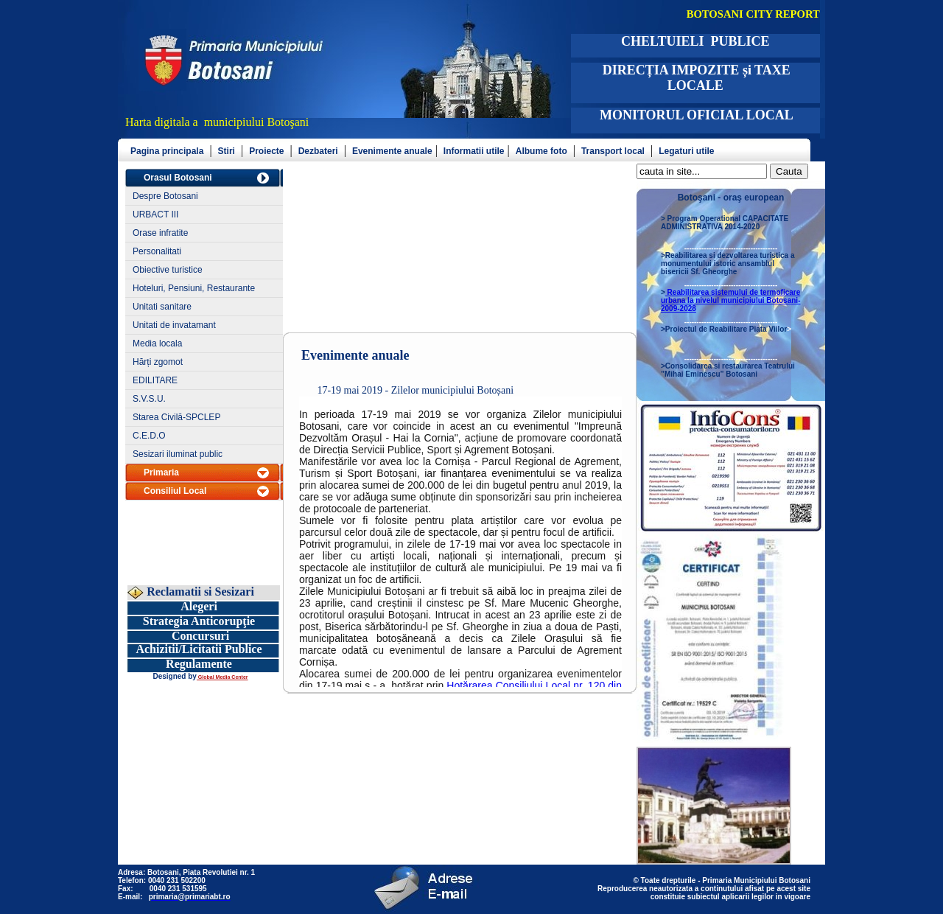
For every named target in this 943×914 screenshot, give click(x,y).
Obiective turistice (168, 270)
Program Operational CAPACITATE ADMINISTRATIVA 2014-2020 (724, 222)
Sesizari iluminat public (177, 454)
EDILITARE (155, 380)
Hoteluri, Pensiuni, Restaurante (194, 288)
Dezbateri (318, 151)
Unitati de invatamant (174, 325)
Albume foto (541, 151)
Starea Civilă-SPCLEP (176, 417)
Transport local (613, 151)
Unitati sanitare (162, 306)
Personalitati (157, 251)
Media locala (157, 343)
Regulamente (199, 663)
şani (299, 122)
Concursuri (200, 635)
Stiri (226, 151)
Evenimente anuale (392, 151)
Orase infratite (160, 233)
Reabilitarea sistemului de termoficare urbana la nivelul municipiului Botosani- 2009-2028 (730, 300)
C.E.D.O (149, 435)
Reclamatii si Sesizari (199, 591)
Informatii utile (474, 151)
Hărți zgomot (158, 362)
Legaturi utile (686, 151)
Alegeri (198, 606)
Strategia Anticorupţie (199, 621)
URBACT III (155, 214)
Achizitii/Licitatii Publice (199, 649)
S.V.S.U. (149, 399)
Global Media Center (222, 677)
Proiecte (266, 151)
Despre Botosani (165, 196)
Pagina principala (166, 151)
